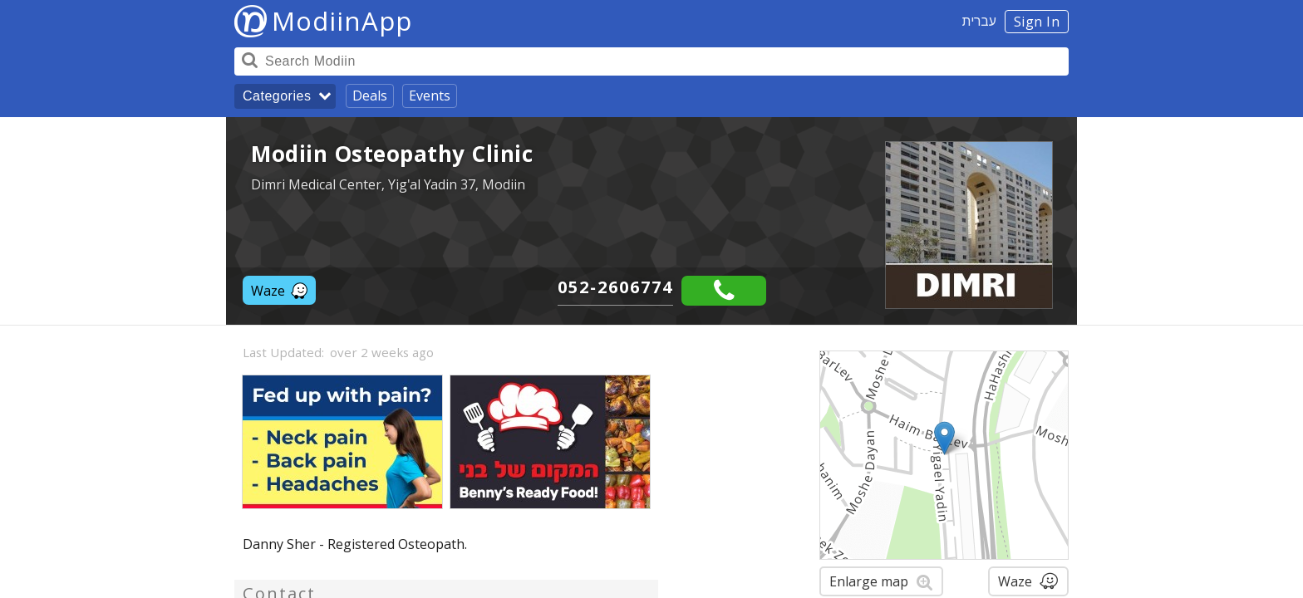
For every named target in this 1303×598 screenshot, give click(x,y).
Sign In (1037, 21)
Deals (369, 95)
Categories (277, 96)
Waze (279, 290)
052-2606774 (615, 287)
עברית (979, 20)
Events (429, 95)
